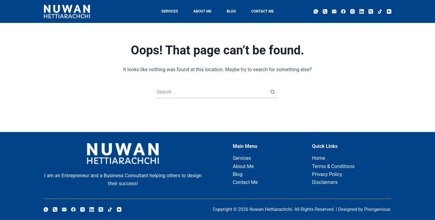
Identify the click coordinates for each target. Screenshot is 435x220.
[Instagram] (352, 11)
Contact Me (262, 11)
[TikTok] (380, 11)
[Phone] (325, 11)
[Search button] (272, 92)
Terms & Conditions (333, 166)
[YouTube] (389, 11)
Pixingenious (377, 209)
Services (169, 11)
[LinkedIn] (361, 11)
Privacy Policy (327, 174)
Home (318, 158)
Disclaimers (325, 182)
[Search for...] (211, 92)
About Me (202, 11)
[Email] (334, 11)
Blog (231, 11)
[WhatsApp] (316, 11)
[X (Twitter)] (370, 11)
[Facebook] (343, 11)
